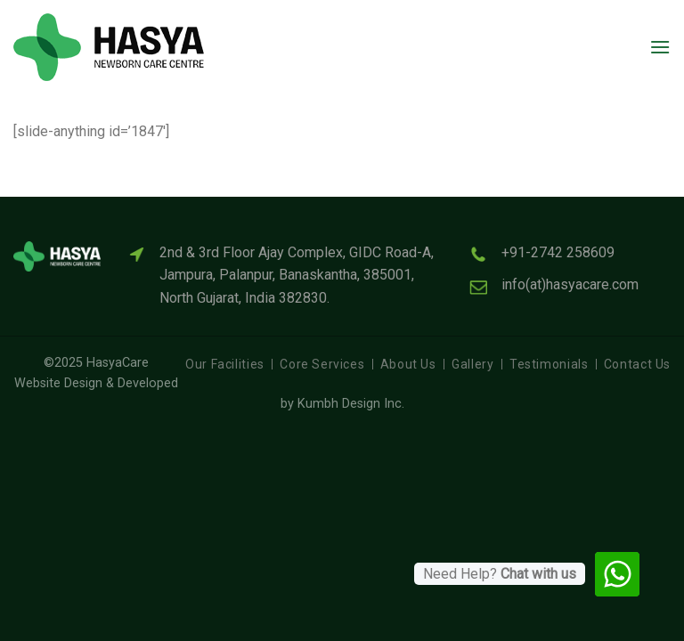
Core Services (322, 364)
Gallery (472, 364)
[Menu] (660, 47)
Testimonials (548, 364)
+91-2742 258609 (558, 252)
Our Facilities (225, 364)
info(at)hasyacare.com (570, 284)
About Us (408, 364)
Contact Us (637, 364)
